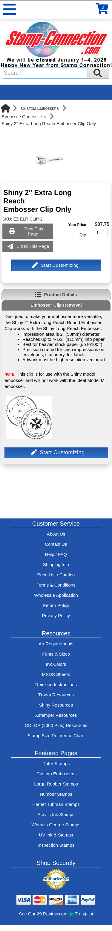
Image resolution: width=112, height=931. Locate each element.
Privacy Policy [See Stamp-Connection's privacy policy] (56, 615)
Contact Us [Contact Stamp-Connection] (56, 544)
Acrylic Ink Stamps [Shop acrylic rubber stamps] (56, 814)
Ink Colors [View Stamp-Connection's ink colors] (56, 664)
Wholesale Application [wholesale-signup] (56, 595)
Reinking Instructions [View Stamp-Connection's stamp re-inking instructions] (56, 684)
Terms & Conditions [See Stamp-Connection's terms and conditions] (55, 584)
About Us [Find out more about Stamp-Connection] (56, 533)
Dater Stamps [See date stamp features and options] (56, 763)
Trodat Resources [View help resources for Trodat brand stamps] (56, 694)
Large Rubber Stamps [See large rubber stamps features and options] (56, 783)
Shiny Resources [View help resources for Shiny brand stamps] (56, 704)
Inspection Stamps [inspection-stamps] (56, 845)
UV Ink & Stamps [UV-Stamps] (56, 834)
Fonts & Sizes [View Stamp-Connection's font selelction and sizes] (56, 653)
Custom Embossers (40, 108)
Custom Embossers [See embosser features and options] (56, 773)
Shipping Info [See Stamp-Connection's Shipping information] (56, 564)
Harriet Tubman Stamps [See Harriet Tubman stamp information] (55, 804)
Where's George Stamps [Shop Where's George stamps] (56, 824)
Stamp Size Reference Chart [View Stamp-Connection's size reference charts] (56, 735)
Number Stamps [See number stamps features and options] (56, 794)
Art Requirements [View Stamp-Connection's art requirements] (56, 643)
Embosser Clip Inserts (23, 116)
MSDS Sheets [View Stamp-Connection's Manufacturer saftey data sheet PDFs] (56, 674)
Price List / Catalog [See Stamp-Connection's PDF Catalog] (56, 574)
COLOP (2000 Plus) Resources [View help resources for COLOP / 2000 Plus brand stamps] (56, 725)
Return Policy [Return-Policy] (56, 605)
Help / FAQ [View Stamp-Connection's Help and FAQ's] (56, 554)
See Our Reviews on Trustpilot (56, 914)
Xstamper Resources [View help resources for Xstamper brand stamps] (56, 715)
